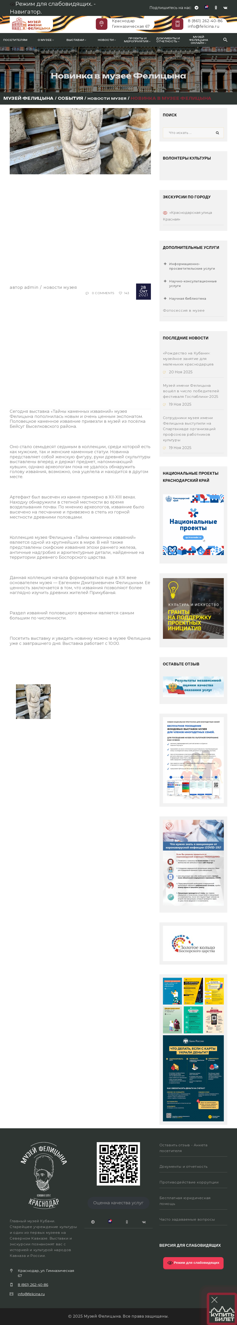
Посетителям (15, 40)
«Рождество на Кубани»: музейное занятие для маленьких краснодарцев (188, 358)
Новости (107, 40)
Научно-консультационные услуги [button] (190, 283)
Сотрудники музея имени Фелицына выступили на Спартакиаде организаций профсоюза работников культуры (189, 429)
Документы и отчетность (168, 40)
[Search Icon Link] (225, 40)
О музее (46, 40)
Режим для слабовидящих (193, 1263)
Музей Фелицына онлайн (198, 40)
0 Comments (103, 293)
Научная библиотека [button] (184, 298)
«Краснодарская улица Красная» (187, 215)
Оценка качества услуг (118, 1202)
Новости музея (60, 287)
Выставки (76, 40)
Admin (31, 287)
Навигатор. (26, 11)
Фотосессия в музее (184, 310)
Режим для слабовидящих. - (53, 3)
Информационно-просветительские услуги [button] (189, 266)
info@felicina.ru (203, 26)
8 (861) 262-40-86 (205, 21)
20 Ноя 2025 (178, 372)
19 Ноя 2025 (177, 404)
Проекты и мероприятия (137, 40)
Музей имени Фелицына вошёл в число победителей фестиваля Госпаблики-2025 (191, 391)
